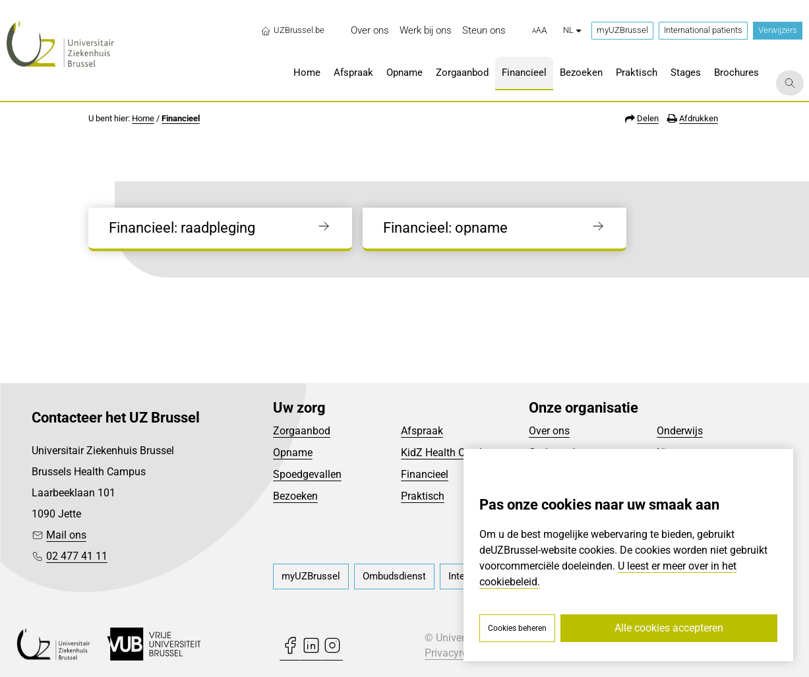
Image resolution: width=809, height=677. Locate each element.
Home (143, 118)
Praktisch (422, 496)
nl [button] (572, 30)
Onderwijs (680, 431)
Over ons (549, 431)
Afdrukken (698, 118)
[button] (540, 31)
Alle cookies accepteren (668, 628)
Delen (648, 118)
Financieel (181, 118)
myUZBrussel (622, 30)
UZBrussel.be (292, 30)
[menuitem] (369, 30)
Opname (293, 452)
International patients (703, 30)
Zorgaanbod (301, 431)
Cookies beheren (517, 628)
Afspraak (422, 431)
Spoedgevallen (307, 474)
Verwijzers (777, 30)
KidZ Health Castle (444, 452)
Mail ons (66, 535)
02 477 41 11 (76, 556)
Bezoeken (295, 496)
